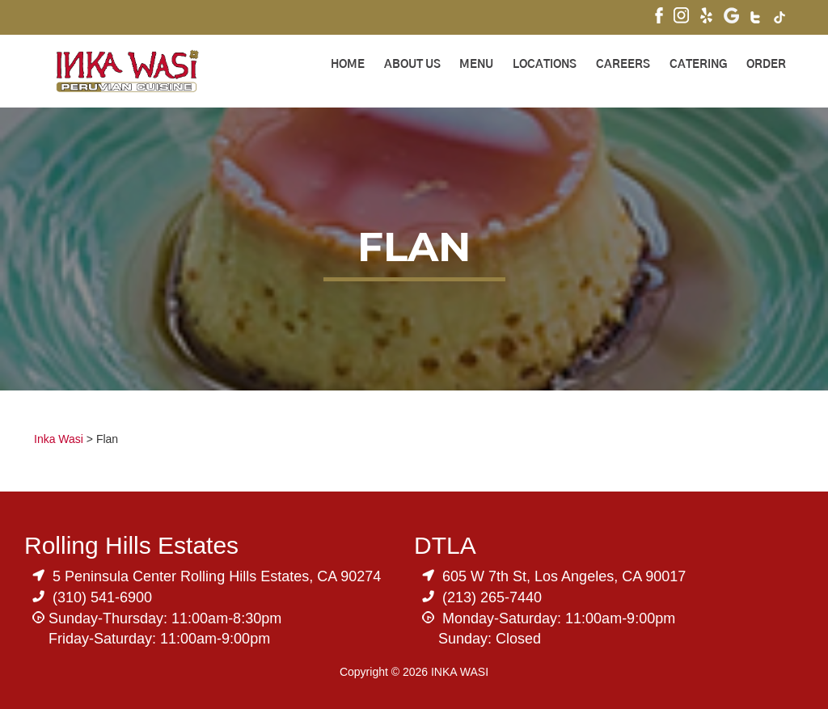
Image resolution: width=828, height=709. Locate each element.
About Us (412, 64)
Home (348, 64)
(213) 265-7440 (492, 597)
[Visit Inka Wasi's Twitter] (756, 19)
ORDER (766, 64)
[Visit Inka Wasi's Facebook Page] (659, 17)
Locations (545, 64)
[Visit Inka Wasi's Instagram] (681, 17)
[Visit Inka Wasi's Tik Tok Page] (780, 19)
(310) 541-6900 (102, 597)
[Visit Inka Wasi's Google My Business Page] (731, 17)
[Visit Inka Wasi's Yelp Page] (706, 17)
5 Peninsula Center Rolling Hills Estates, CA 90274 (217, 576)
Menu (476, 64)
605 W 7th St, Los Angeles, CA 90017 (564, 576)
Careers (623, 64)
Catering (698, 64)
